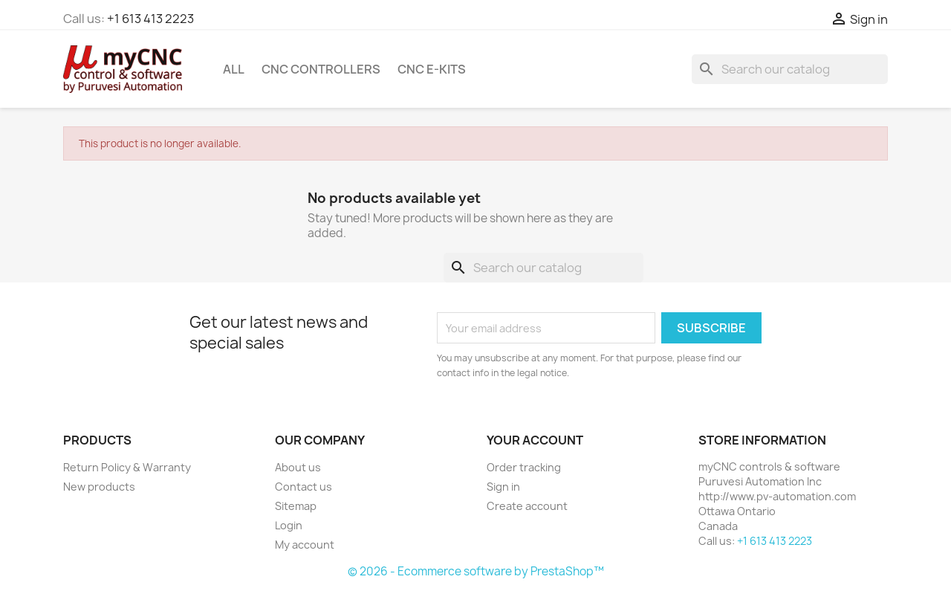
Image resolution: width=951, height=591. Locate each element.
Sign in (503, 486)
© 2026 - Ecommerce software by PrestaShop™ (476, 571)
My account (304, 544)
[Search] (790, 69)
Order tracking (524, 467)
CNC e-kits (431, 69)
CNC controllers (321, 69)
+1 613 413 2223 (150, 18)
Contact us (303, 486)
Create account (527, 506)
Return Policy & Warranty (127, 467)
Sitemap (296, 506)
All (233, 69)
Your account (535, 440)
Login (288, 525)
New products (99, 486)
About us (298, 467)
